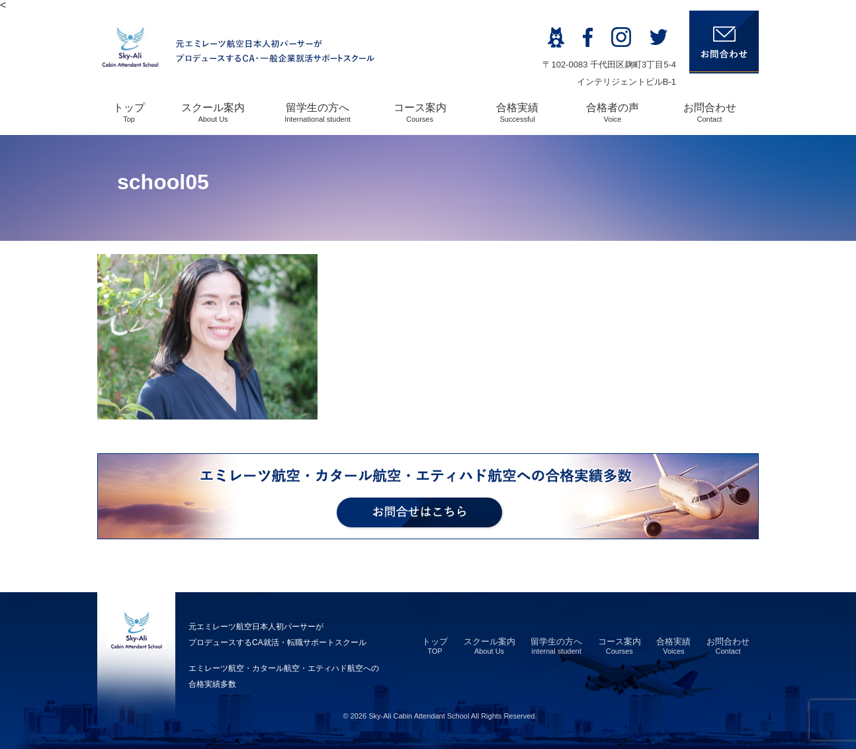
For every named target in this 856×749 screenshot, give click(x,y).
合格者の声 (612, 112)
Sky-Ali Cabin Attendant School (418, 716)
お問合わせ (709, 112)
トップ (129, 112)
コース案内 (420, 112)
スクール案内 (213, 112)
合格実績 (517, 112)
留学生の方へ (317, 112)
